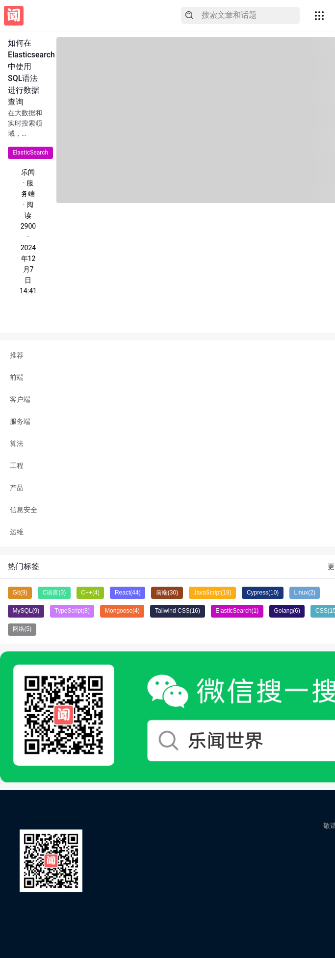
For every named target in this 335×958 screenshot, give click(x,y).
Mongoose (122, 610)
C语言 (54, 592)
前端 (167, 592)
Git (20, 592)
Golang (287, 610)
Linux (304, 592)
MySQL (26, 610)
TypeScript (71, 610)
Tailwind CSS (177, 610)
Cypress (263, 592)
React (128, 592)
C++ (90, 592)
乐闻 (28, 172)
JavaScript (212, 592)
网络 (22, 628)
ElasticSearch (30, 152)
